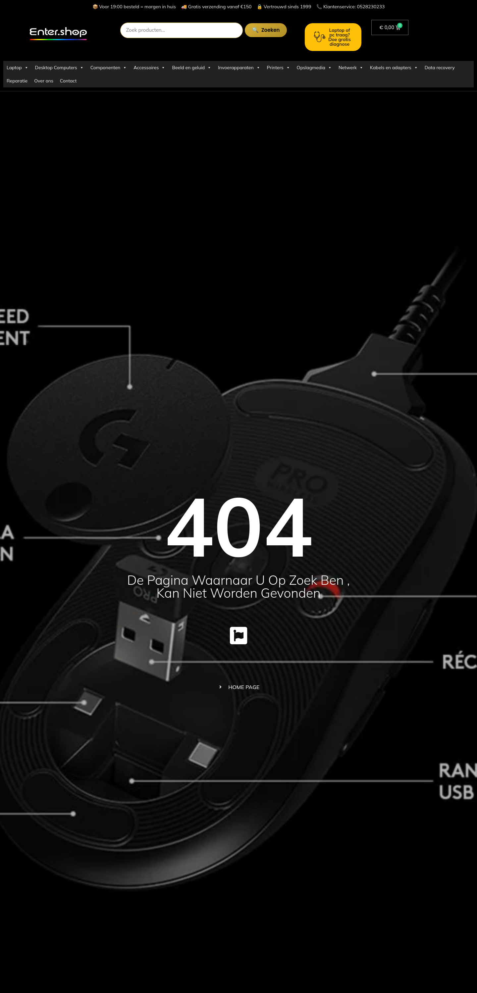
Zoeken (262, 29)
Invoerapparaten (239, 67)
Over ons (43, 81)
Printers (278, 67)
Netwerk (351, 67)
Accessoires (149, 67)
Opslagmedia (314, 67)
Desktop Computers (59, 67)
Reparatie (17, 81)
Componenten (108, 67)
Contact (68, 81)
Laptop (17, 67)
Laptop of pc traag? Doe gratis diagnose (332, 37)
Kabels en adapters (394, 67)
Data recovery (440, 68)
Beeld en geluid (191, 67)
